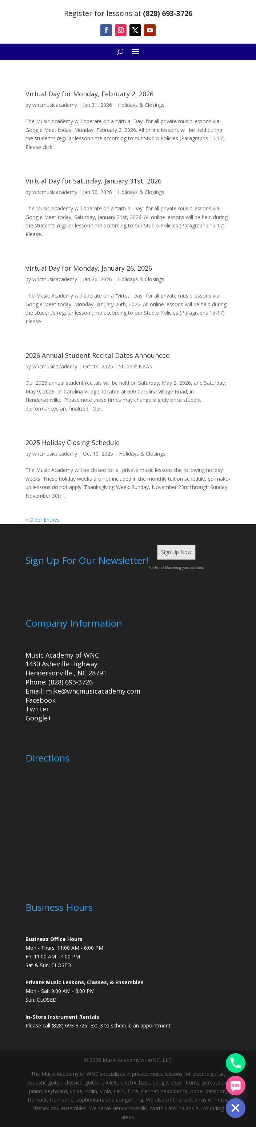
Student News (135, 366)
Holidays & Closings (141, 104)
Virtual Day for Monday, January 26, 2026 (88, 268)
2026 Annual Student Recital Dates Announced (97, 355)
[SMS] (235, 1085)
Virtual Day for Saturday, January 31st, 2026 (93, 181)
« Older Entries (42, 519)
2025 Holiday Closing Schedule (72, 442)
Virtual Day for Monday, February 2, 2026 (89, 93)
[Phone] (235, 1063)
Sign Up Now (176, 552)
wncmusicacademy (54, 104)
